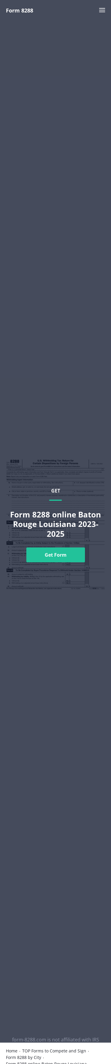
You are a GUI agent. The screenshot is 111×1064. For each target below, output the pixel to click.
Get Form (56, 555)
